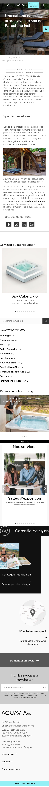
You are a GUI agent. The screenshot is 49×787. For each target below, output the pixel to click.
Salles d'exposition (24, 498)
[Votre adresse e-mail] (21, 687)
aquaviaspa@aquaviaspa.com (19, 726)
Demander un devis (33, 5)
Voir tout (24, 442)
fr (45, 5)
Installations (29, 72)
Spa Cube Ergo (25, 296)
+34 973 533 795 (13, 721)
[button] (15, 311)
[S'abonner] (44, 687)
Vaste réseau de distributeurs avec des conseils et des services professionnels (25, 504)
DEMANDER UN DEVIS (24, 783)
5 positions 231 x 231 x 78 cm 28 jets (24, 303)
